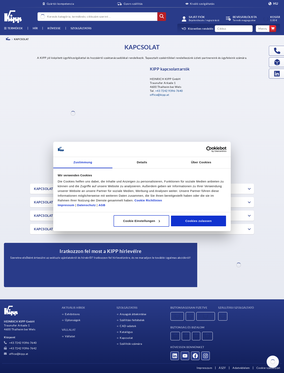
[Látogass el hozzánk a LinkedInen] (174, 355)
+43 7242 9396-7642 (20, 348)
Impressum (66, 205)
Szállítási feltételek (132, 320)
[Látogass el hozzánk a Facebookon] (195, 355)
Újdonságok (72, 320)
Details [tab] (142, 162)
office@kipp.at (159, 94)
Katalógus (126, 332)
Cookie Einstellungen (141, 221)
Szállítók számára (131, 343)
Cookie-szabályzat (268, 367)
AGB (101, 205)
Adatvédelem (241, 367)
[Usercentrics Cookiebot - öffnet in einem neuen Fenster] (209, 149)
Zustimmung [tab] (83, 162)
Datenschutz (86, 205)
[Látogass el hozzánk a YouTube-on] (185, 355)
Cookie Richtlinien (148, 200)
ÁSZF (222, 367)
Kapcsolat (126, 337)
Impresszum (204, 367)
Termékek (13, 28)
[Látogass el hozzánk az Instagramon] (205, 355)
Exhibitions (72, 314)
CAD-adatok (128, 326)
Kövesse (54, 28)
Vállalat (70, 336)
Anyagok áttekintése (133, 314)
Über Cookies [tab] (201, 162)
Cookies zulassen (198, 221)
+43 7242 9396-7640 (169, 90)
